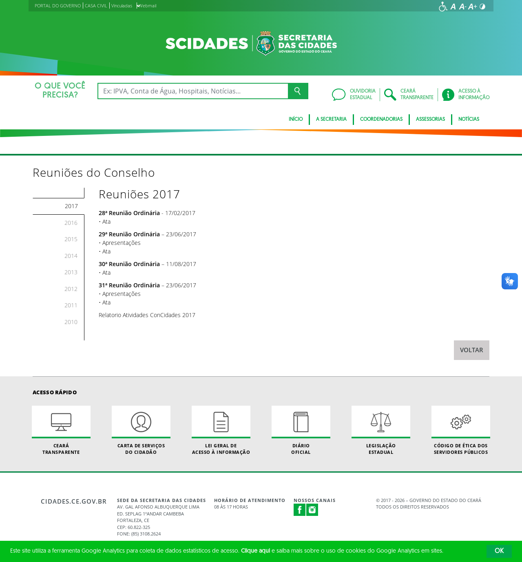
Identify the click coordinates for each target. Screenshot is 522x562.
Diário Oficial (301, 430)
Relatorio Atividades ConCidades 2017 (147, 315)
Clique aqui (255, 551)
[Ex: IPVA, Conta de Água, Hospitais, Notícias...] (192, 91)
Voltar (471, 350)
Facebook (300, 510)
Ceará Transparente (61, 430)
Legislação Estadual (381, 430)
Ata (106, 221)
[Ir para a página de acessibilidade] (443, 6)
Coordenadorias (381, 119)
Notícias (468, 119)
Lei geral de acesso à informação (221, 430)
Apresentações (121, 243)
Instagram (312, 510)
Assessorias (430, 119)
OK (499, 551)
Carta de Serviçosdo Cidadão (141, 430)
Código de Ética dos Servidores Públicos (460, 430)
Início (296, 119)
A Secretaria (331, 119)
